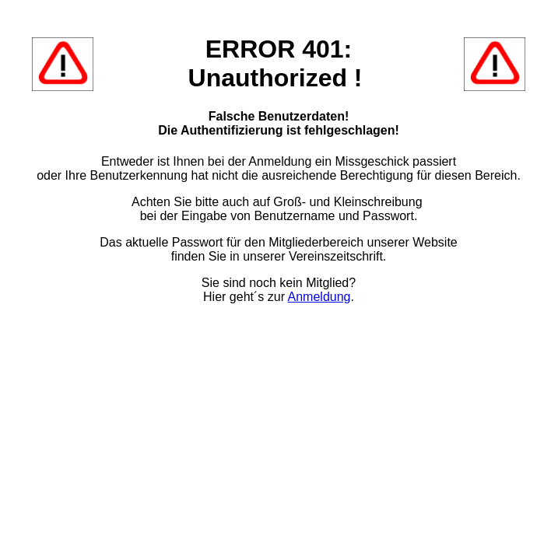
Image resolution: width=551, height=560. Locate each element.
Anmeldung (319, 296)
